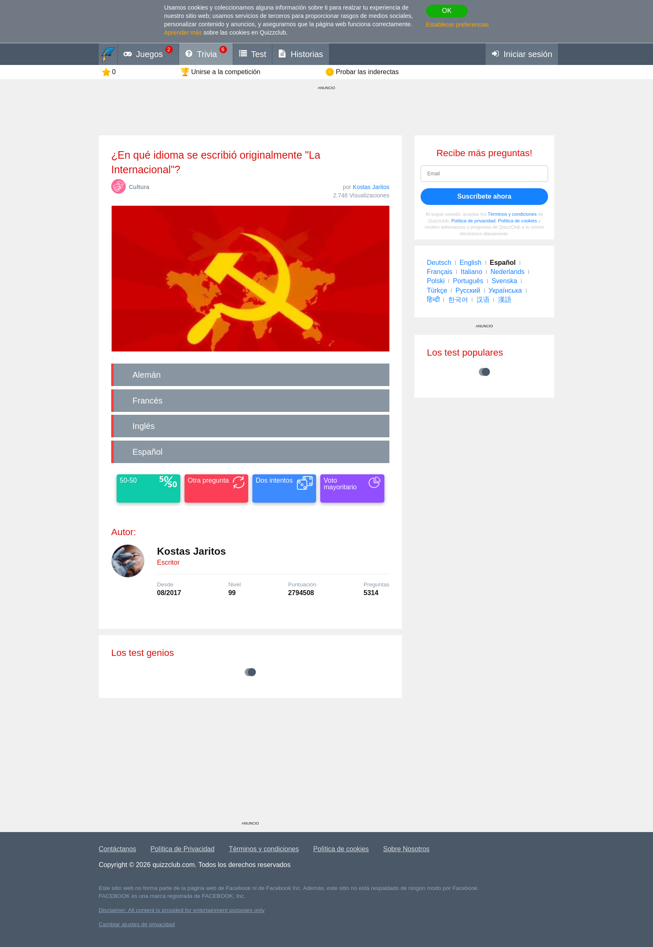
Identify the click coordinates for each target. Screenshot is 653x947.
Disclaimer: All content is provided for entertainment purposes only (181, 910)
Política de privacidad (473, 220)
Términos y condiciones (512, 214)
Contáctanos (117, 848)
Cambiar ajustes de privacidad (137, 924)
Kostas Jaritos (371, 187)
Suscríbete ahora (484, 196)
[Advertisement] (250, 762)
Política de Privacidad (182, 848)
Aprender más (183, 32)
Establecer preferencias (457, 24)
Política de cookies (517, 220)
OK (446, 10)
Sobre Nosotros (406, 848)
